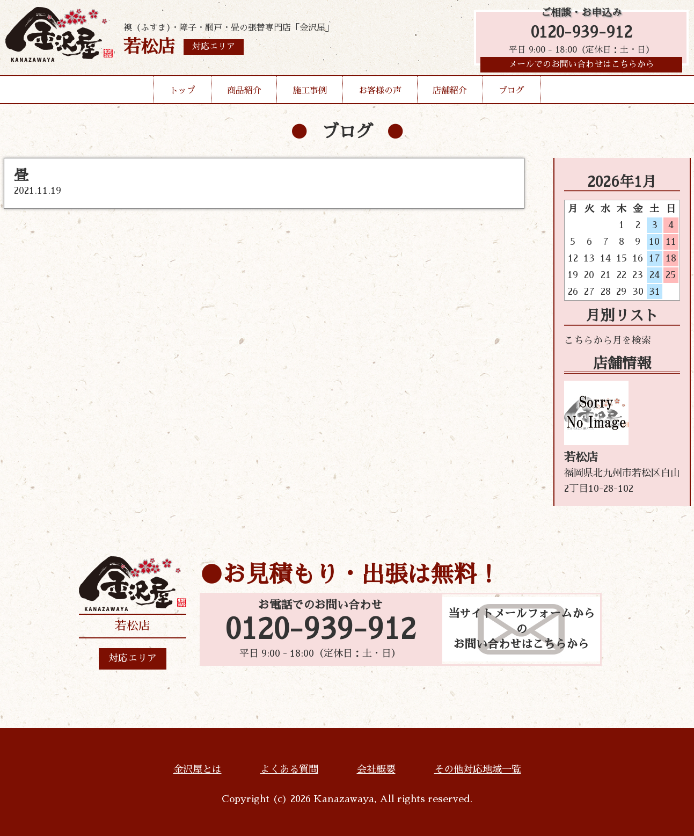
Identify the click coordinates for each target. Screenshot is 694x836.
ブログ (511, 93)
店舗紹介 (450, 93)
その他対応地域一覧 (477, 769)
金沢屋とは (197, 769)
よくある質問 (289, 769)
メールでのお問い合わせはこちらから (581, 67)
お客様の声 (380, 93)
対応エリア (132, 658)
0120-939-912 (581, 33)
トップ (182, 93)
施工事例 (310, 93)
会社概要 (376, 769)
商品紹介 (244, 93)
